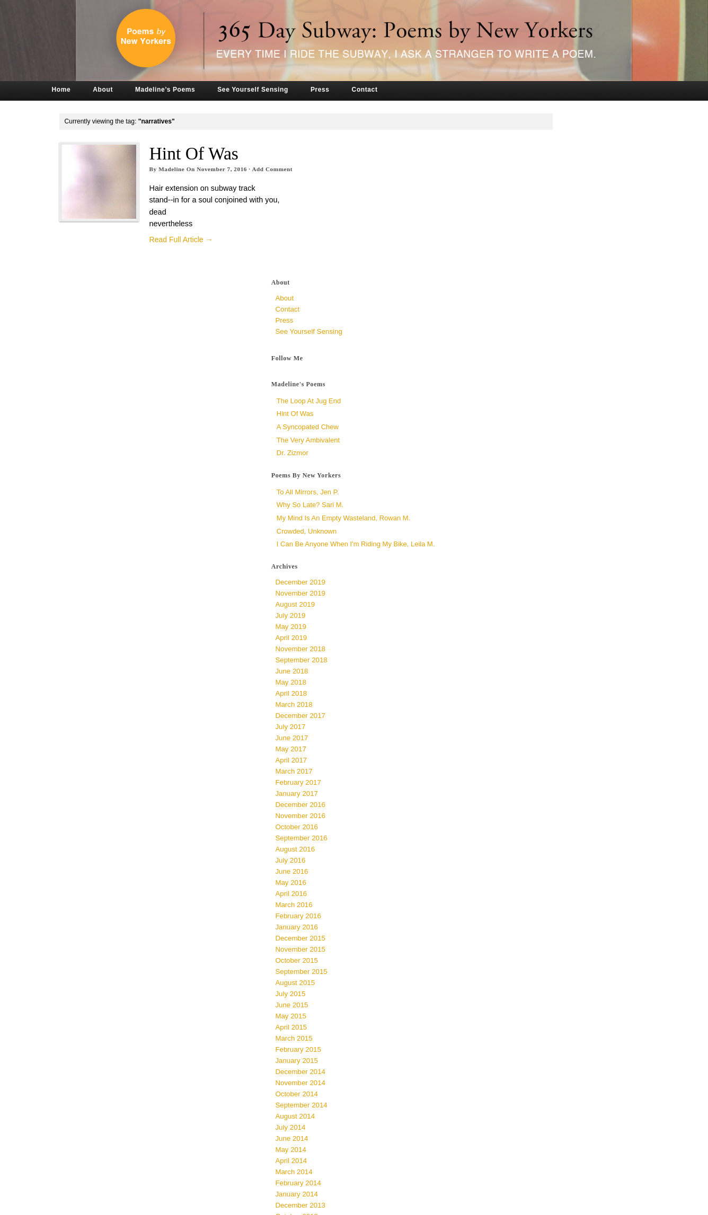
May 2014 (491, 997)
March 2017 (495, 619)
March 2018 (495, 552)
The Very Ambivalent (509, 274)
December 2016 (501, 652)
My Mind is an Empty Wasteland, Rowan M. (544, 352)
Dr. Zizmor (493, 287)
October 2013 (497, 1064)
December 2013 (501, 1053)
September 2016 (502, 685)
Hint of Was (226, 153)
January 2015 (497, 908)
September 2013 (502, 1075)
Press (352, 89)
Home (93, 89)
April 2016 (492, 741)
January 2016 (497, 774)
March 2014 (495, 1019)
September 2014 (502, 952)
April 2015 (492, 875)
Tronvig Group (236, 1203)
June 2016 (492, 719)
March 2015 (495, 886)
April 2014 (492, 1008)
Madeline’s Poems (198, 89)
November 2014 (501, 930)
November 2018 (501, 496)
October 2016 (497, 674)
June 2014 (492, 986)
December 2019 (501, 429)
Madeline (204, 169)
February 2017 (499, 630)
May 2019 (491, 474)
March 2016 (495, 752)
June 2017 (492, 585)
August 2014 (496, 964)
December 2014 (501, 919)
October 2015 (497, 808)
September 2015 (502, 819)
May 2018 (491, 530)
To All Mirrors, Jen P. (508, 326)
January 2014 (497, 1041)
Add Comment (305, 169)
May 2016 (491, 730)
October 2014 (497, 941)
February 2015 (499, 897)
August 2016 (496, 696)
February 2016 (499, 763)
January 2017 (497, 641)
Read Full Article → (213, 239)
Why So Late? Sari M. (510, 339)
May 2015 (491, 863)
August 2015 (496, 830)
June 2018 (492, 518)
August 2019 (496, 452)
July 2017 (491, 574)
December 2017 (501, 563)
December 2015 (501, 786)
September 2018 (502, 507)
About (136, 89)
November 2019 (501, 441)
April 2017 (492, 607)
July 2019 (491, 463)
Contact (397, 89)
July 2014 (491, 975)
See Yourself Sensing (285, 89)
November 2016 (501, 663)
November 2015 (501, 797)
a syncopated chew (508, 261)
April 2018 (492, 541)
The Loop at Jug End (509, 235)
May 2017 (491, 596)
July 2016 (491, 708)
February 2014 (499, 1030)
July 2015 (491, 841)
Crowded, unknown (507, 365)
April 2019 (492, 485)
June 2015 (492, 852)
